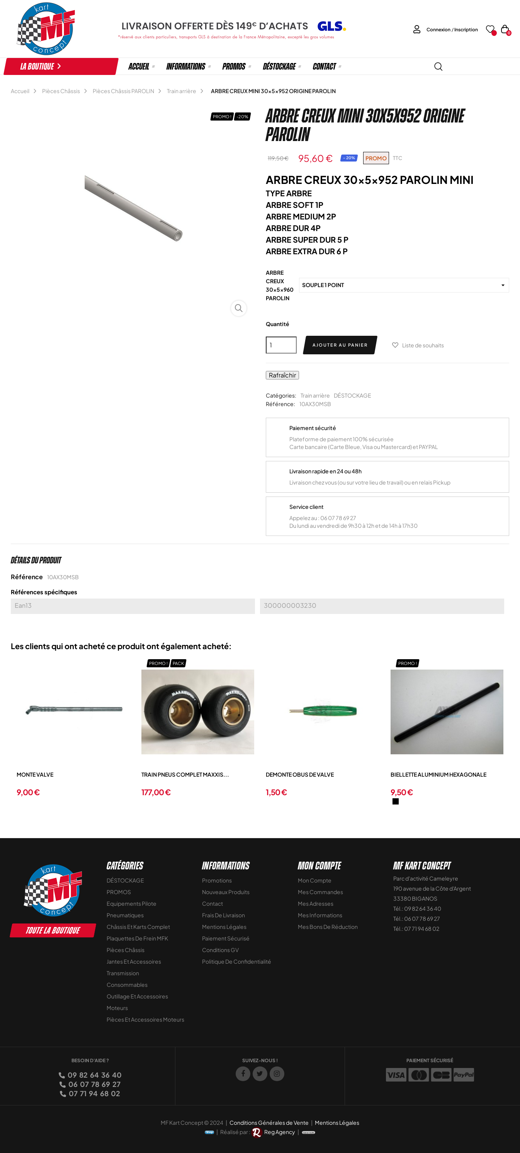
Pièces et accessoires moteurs (145, 1019)
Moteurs (117, 1007)
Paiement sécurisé (226, 938)
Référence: (280, 403)
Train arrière (315, 395)
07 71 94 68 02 (94, 1093)
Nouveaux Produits (226, 891)
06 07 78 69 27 (94, 1084)
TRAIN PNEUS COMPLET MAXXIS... (185, 774)
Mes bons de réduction (328, 926)
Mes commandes (320, 891)
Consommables (127, 984)
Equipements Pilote (131, 903)
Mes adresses (315, 903)
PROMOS (119, 891)
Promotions (217, 880)
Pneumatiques (125, 915)
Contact (212, 903)
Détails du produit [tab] (36, 560)
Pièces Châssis (125, 949)
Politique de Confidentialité (236, 961)
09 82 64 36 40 (94, 1074)
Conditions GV (220, 949)
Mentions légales (224, 926)
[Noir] (396, 801)
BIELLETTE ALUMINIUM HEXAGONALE (438, 774)
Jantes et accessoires (134, 961)
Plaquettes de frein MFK (137, 938)
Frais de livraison (223, 915)
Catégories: (281, 395)
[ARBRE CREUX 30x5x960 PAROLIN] (404, 285)
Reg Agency (279, 1131)
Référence (27, 577)
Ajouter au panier (340, 344)
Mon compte (314, 880)
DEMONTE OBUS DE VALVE (300, 774)
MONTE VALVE (35, 774)
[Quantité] (281, 345)
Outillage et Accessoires (137, 996)
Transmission (123, 972)
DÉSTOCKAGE (352, 395)
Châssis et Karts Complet (138, 926)
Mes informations (320, 915)
